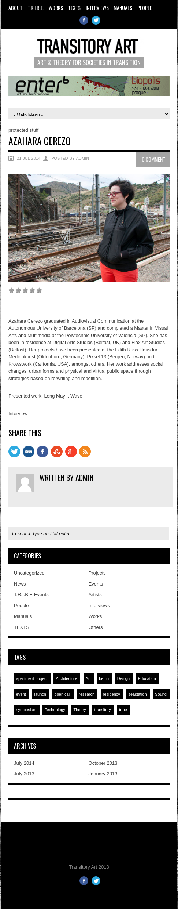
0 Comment (153, 159)
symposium (26, 709)
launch (40, 694)
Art (88, 678)
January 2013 (103, 773)
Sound (161, 694)
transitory (102, 709)
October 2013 (103, 763)
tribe (123, 709)
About (15, 7)
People (144, 7)
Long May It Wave (63, 396)
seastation (137, 694)
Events (96, 584)
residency (111, 694)
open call (63, 694)
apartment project (32, 678)
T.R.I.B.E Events (31, 594)
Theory (80, 709)
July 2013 (24, 773)
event (21, 694)
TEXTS (74, 7)
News (20, 584)
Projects (97, 573)
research (86, 694)
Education (147, 678)
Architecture (66, 678)
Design (123, 678)
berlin (104, 678)
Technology (55, 709)
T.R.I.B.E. (35, 7)
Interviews (97, 7)
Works (56, 7)
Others (96, 627)
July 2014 (24, 763)
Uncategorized (29, 573)
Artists (95, 594)
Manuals (123, 7)
